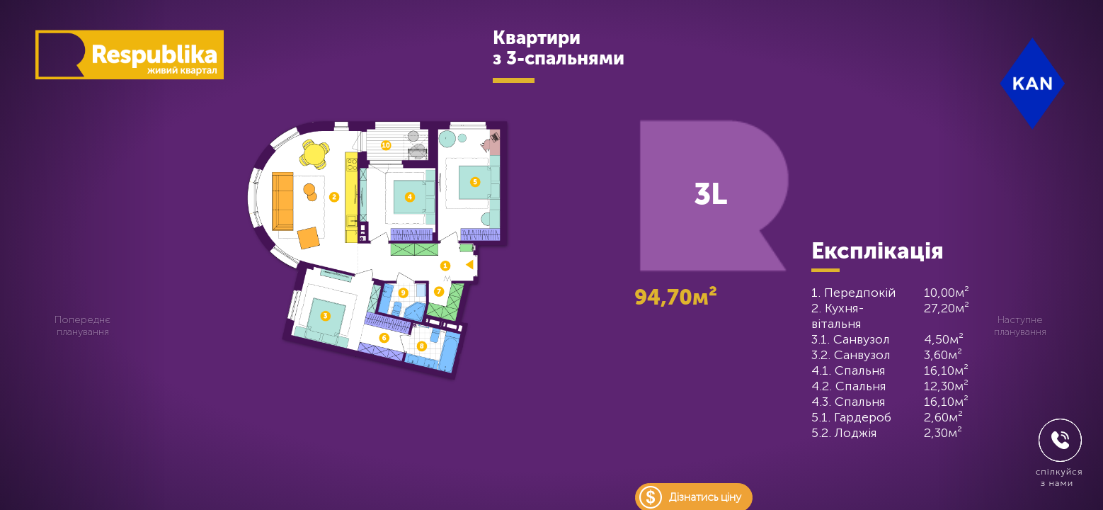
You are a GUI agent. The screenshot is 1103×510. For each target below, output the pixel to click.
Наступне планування (1020, 326)
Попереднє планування (82, 326)
